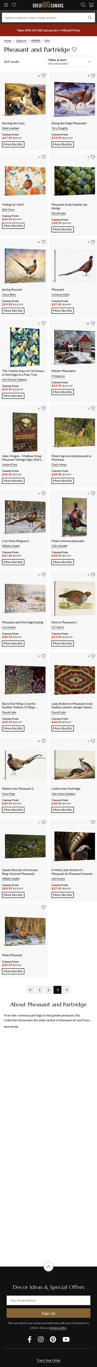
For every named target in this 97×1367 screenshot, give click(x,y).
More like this (14, 144)
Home (7, 40)
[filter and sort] (69, 62)
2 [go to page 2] (48, 990)
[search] (83, 5)
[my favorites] (14, 5)
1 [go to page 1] (40, 990)
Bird (47, 40)
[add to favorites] (74, 49)
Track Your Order (49, 1360)
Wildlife (36, 40)
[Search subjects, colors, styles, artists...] (48, 17)
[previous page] (31, 990)
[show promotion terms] (48, 30)
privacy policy (58, 1327)
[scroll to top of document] (48, 1271)
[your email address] (48, 1300)
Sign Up (48, 1313)
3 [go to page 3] (57, 990)
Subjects (21, 40)
